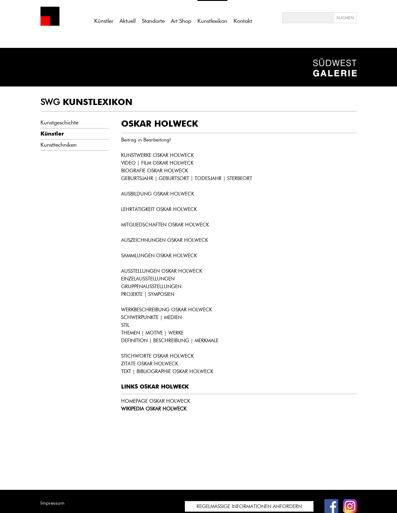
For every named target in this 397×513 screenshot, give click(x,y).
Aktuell (128, 21)
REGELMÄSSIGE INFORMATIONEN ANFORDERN (249, 506)
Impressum (52, 503)
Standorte (153, 21)
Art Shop (181, 21)
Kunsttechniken (58, 144)
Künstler (103, 21)
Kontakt (243, 21)
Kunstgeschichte (59, 122)
